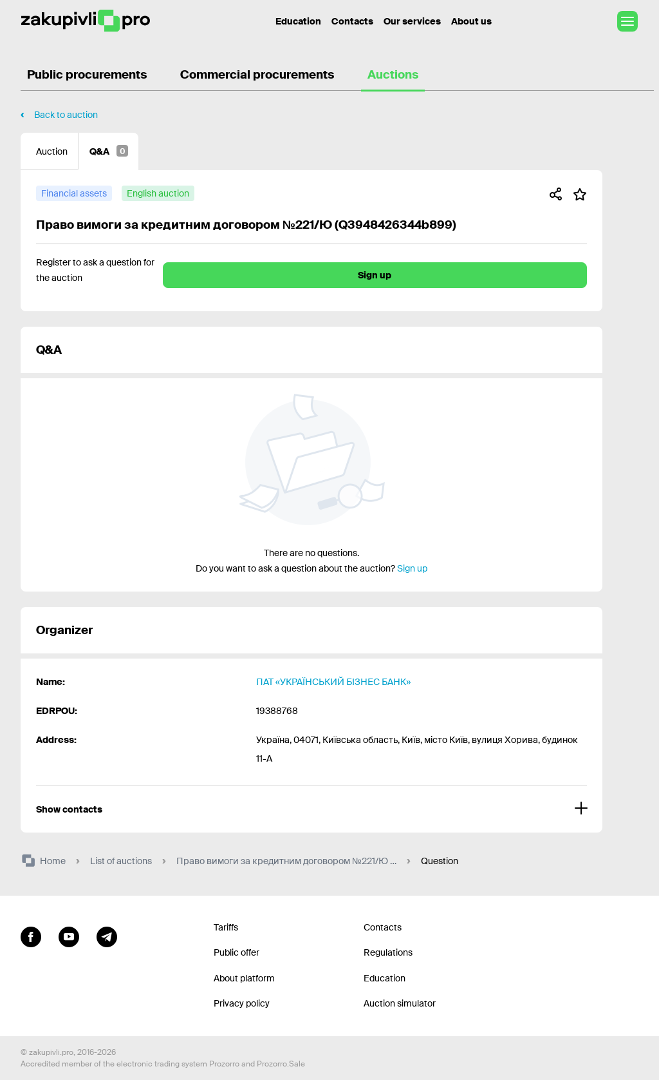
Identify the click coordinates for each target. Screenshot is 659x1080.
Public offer (236, 952)
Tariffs (226, 927)
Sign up (374, 275)
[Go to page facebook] (31, 935)
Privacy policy (242, 1003)
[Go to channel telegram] (107, 935)
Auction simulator (400, 1003)
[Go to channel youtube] (69, 935)
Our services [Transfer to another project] (412, 21)
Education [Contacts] (298, 21)
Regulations (388, 952)
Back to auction (66, 115)
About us (471, 21)
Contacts (352, 21)
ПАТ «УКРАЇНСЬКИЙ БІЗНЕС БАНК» (333, 682)
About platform (244, 978)
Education (384, 978)
